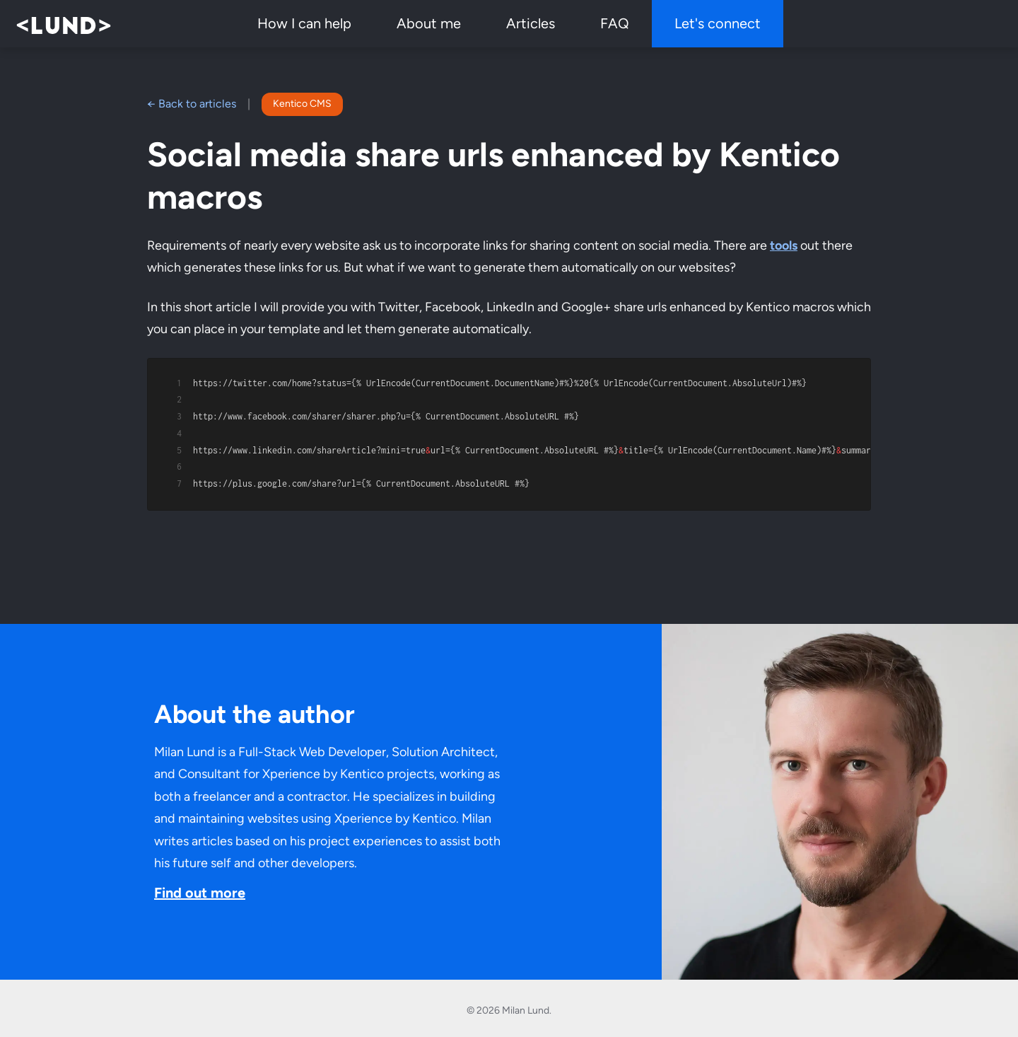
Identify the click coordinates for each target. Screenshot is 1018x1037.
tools (783, 245)
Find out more (199, 887)
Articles (530, 23)
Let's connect (717, 23)
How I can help (304, 23)
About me (429, 23)
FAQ (614, 23)
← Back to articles (191, 103)
